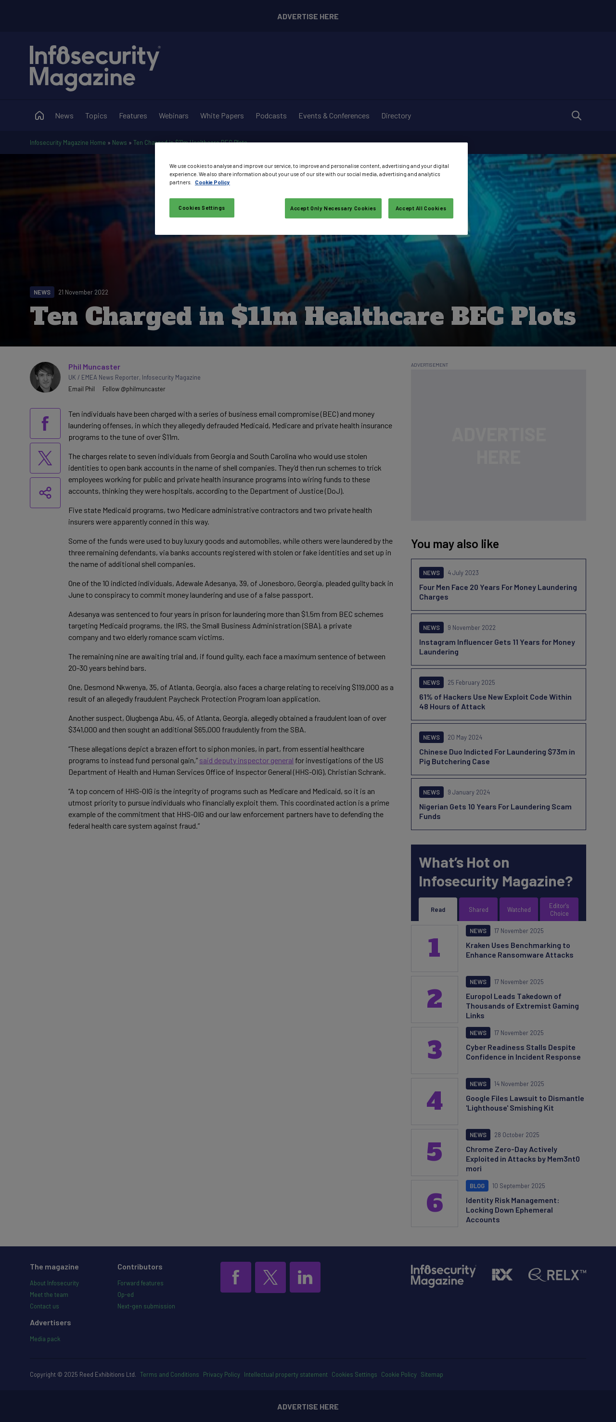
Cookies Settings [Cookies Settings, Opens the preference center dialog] (202, 208)
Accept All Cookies (421, 208)
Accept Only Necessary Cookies (333, 208)
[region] (311, 188)
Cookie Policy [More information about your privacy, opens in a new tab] (212, 182)
